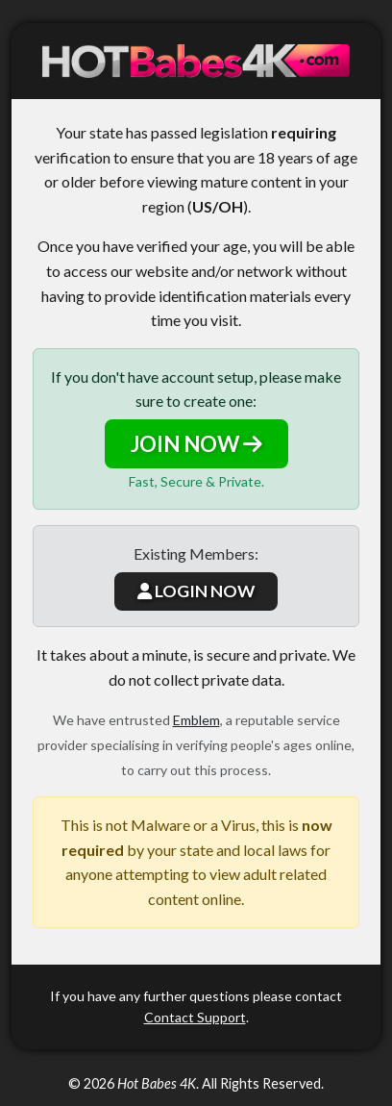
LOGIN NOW (196, 591)
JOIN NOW (196, 444)
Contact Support (195, 1017)
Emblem (196, 720)
